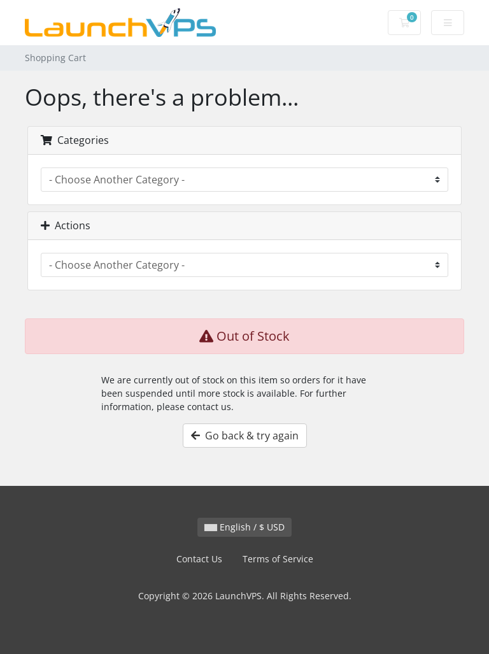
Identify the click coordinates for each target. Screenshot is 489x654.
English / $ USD (244, 527)
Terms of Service (278, 559)
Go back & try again (245, 436)
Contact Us (199, 559)
